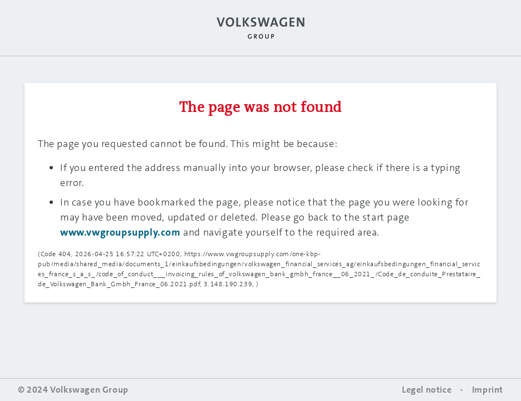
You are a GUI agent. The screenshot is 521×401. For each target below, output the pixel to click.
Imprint (487, 389)
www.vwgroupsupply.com (120, 232)
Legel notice (426, 389)
